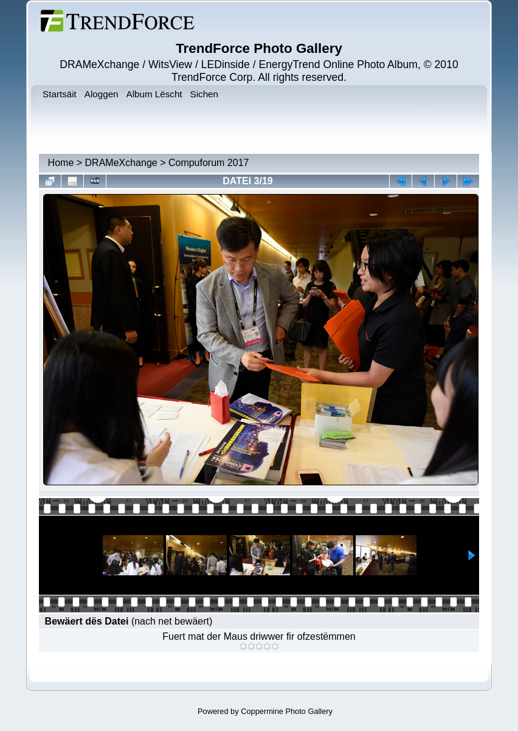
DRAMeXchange (121, 163)
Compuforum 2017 (208, 163)
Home (61, 163)
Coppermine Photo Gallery (287, 711)
